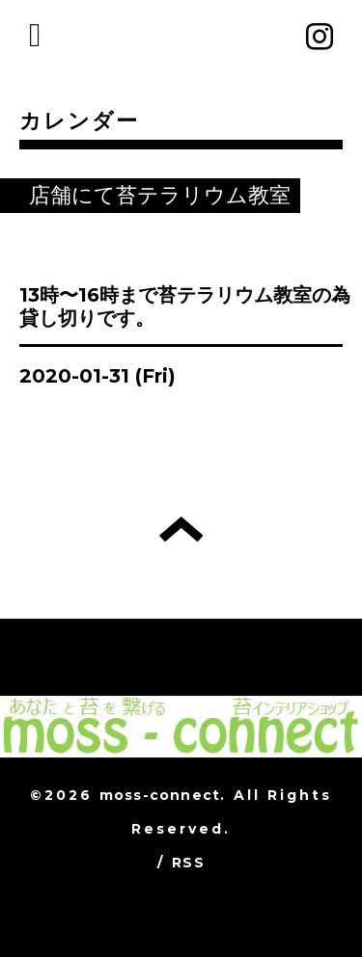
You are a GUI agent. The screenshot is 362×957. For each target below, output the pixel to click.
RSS (188, 862)
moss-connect (159, 795)
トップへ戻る (181, 529)
